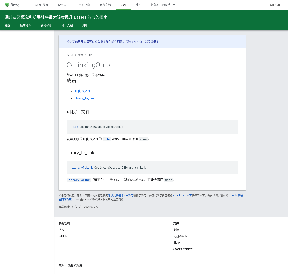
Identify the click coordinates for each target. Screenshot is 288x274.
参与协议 (136, 41)
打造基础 (72, 41)
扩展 (80, 55)
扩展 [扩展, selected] (123, 4)
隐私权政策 (75, 265)
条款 (61, 265)
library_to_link (84, 98)
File (74, 127)
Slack (176, 242)
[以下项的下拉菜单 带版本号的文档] (175, 5)
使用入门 (63, 4)
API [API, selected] (84, 25)
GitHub (275, 4)
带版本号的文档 (160, 4)
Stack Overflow (183, 249)
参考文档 (105, 4)
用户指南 (84, 4)
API (90, 55)
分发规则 (46, 25)
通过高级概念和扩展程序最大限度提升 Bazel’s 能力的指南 (56, 17)
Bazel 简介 (41, 4)
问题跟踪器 (180, 236)
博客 (61, 229)
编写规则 (25, 25)
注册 (153, 41)
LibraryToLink (82, 167)
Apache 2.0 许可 (182, 195)
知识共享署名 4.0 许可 (120, 195)
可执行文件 (83, 91)
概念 (7, 25)
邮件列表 (117, 41)
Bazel (70, 55)
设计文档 (67, 25)
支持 (176, 229)
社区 (138, 4)
